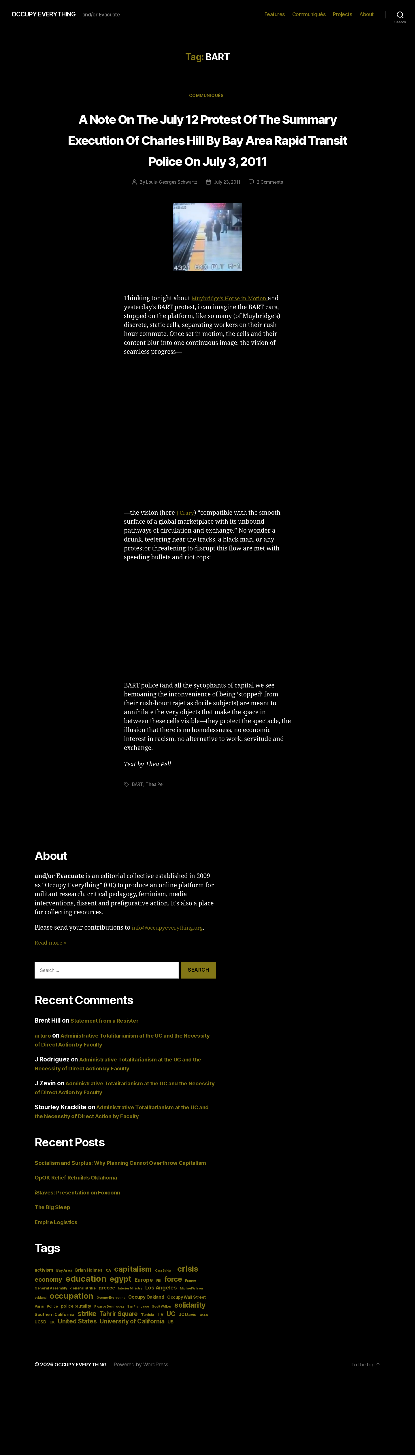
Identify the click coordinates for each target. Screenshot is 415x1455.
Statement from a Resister (108, 1042)
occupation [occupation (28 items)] (71, 1327)
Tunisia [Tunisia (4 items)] (147, 1346)
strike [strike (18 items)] (87, 1344)
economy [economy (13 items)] (48, 1310)
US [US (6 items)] (170, 1353)
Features (275, 14)
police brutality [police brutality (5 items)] (76, 1337)
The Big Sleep (55, 1238)
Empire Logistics (59, 1252)
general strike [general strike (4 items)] (82, 1319)
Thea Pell (156, 806)
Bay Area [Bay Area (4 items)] (64, 1301)
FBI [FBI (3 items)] (158, 1312)
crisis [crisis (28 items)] (187, 1300)
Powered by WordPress (145, 1396)
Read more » (52, 964)
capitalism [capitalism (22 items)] (133, 1300)
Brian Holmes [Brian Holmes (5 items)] (89, 1301)
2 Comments (271, 204)
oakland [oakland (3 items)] (40, 1329)
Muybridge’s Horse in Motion (234, 320)
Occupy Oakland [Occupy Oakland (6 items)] (146, 1328)
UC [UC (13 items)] (171, 1344)
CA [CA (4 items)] (108, 1301)
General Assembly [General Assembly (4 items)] (51, 1319)
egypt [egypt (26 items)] (120, 1310)
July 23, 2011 (227, 204)
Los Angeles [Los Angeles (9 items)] (161, 1318)
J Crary (186, 535)
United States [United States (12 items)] (77, 1352)
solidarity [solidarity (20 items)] (190, 1336)
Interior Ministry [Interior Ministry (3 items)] (130, 1319)
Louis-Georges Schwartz (170, 204)
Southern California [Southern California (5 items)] (54, 1345)
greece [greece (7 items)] (107, 1319)
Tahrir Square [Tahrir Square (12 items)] (119, 1344)
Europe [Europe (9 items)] (144, 1311)
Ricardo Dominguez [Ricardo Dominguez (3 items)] (109, 1338)
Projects (342, 14)
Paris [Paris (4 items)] (39, 1337)
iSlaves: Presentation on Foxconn (82, 1223)
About (366, 14)
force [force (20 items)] (173, 1310)
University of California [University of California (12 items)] (132, 1352)
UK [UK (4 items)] (52, 1353)
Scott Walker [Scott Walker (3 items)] (161, 1338)
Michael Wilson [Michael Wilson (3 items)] (191, 1319)
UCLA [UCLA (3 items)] (204, 1346)
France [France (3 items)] (190, 1312)
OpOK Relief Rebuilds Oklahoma (80, 1208)
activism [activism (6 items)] (44, 1301)
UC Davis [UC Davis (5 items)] (187, 1345)
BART (138, 806)
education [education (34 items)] (86, 1310)
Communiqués (309, 14)
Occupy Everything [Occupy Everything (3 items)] (111, 1329)
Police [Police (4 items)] (52, 1337)
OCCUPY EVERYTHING (48, 14)
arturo (43, 1057)
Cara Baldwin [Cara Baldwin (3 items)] (164, 1302)
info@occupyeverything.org (172, 949)
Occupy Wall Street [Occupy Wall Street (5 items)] (186, 1328)
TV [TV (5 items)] (160, 1345)
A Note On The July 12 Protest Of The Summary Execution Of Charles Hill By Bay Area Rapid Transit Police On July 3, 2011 (207, 150)
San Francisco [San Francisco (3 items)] (138, 1338)
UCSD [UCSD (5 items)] (40, 1352)
